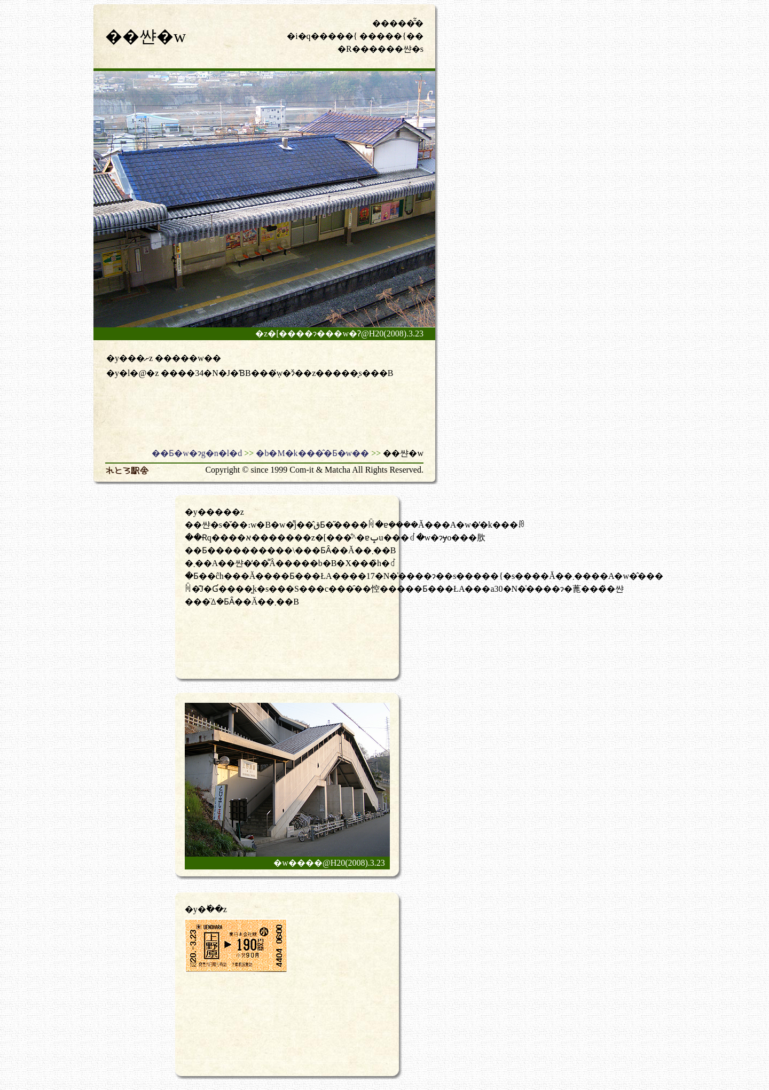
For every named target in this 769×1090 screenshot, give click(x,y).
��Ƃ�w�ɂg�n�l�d (197, 453)
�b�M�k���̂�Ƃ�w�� (312, 453)
